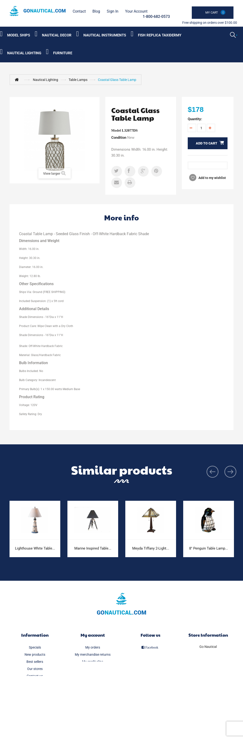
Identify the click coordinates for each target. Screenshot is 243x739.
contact (79, 11)
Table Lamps (78, 80)
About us (34, 704)
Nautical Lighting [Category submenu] (24, 53)
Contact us (35, 676)
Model (116, 130)
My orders (92, 647)
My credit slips (92, 662)
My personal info (92, 676)
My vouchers (92, 683)
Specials (35, 647)
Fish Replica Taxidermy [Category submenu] (159, 35)
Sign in (112, 11)
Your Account (136, 11)
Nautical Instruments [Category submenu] (104, 35)
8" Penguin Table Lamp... (208, 548)
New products (35, 654)
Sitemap (35, 719)
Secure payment (35, 712)
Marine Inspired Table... (92, 548)
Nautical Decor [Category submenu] (56, 35)
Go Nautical (208, 647)
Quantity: (195, 119)
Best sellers (34, 662)
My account (93, 635)
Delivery (34, 683)
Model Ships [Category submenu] (18, 35)
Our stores (35, 669)
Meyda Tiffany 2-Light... (150, 548)
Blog (96, 11)
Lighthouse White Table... (35, 548)
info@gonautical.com (208, 667)
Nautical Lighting (45, 80)
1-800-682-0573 (156, 16)
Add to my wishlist (212, 178)
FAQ (35, 697)
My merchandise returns (93, 654)
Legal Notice (35, 690)
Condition (118, 137)
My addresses (92, 669)
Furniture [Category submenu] (62, 53)
